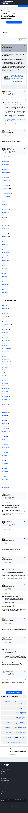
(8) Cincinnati (5, 281)
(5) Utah (4, 199)
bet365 (8, 727)
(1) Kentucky (5, 161)
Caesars (8, 712)
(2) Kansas (4, 204)
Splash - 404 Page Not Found (17, 75)
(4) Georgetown (5, 212)
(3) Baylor (4, 201)
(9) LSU (3, 239)
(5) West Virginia (6, 255)
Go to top (13, 754)
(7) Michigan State (6, 183)
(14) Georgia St (5, 260)
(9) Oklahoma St (6, 265)
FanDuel (8, 707)
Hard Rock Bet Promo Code (21, 733)
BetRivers (8, 737)
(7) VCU (4, 220)
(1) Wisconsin (5, 172)
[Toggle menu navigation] (26, 2)
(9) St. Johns (5, 249)
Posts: (6, 50)
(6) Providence (5, 209)
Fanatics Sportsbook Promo (20, 723)
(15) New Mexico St (6, 276)
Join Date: (7, 49)
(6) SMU (3, 207)
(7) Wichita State (6, 215)
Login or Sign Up (23, 6)
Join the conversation (14, 22)
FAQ (11, 748)
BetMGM (8, 701)
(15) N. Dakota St (5, 292)
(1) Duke (4, 167)
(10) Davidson (5, 284)
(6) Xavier (4, 257)
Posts (3, 29)
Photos (4, 36)
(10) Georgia (5, 244)
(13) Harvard (4, 279)
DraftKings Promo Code (21, 718)
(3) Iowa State (5, 180)
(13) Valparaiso (5, 252)
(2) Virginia (4, 175)
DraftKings (8, 717)
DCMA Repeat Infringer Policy (18, 751)
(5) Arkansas (5, 231)
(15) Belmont (5, 289)
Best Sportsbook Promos (14, 742)
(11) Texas (4, 247)
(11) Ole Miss (4, 273)
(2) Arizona (4, 164)
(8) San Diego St (5, 225)
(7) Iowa (4, 223)
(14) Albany (4, 263)
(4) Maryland (5, 233)
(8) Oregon (4, 268)
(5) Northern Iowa (6, 196)
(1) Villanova (4, 169)
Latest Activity (6, 32)
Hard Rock (8, 732)
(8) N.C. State (5, 228)
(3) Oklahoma (5, 185)
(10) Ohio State (5, 236)
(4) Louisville (5, 191)
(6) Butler (4, 241)
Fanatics (8, 722)
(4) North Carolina (6, 193)
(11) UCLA (4, 217)
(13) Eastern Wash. (6, 287)
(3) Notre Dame (5, 188)
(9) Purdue (4, 271)
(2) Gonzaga (5, 177)
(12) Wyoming (5, 295)
